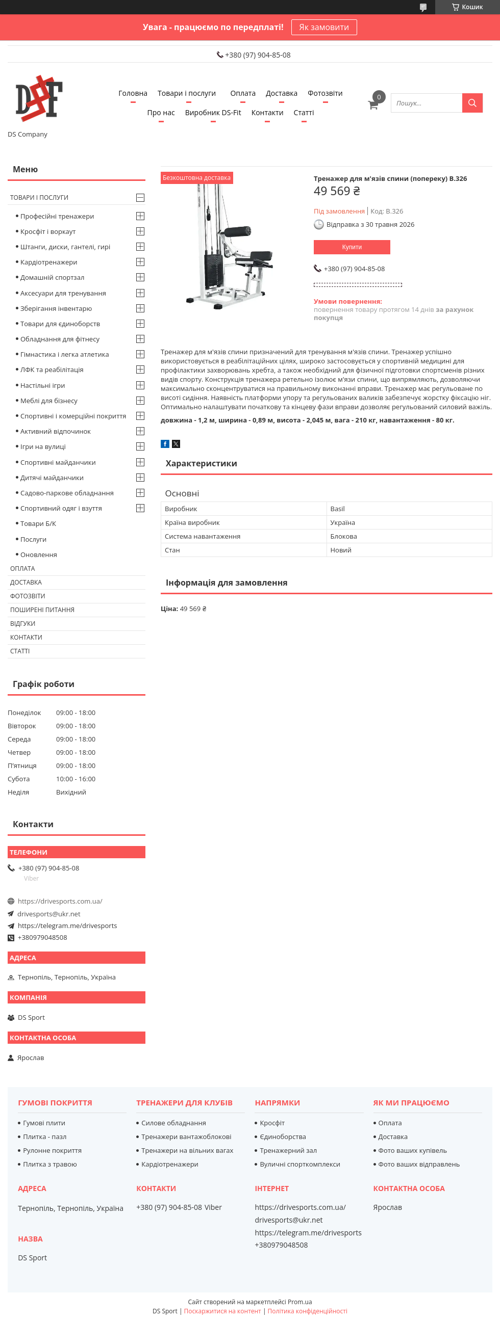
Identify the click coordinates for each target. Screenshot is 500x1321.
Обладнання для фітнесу (59, 339)
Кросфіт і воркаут (48, 231)
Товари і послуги (187, 93)
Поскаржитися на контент (222, 1311)
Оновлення (38, 554)
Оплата (243, 93)
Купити (352, 247)
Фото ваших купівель (413, 1150)
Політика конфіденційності (307, 1311)
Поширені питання (42, 609)
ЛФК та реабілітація (52, 369)
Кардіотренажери (49, 262)
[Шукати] (472, 103)
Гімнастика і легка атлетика (64, 354)
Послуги (33, 539)
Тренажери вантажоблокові (186, 1136)
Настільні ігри (42, 385)
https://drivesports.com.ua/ (60, 901)
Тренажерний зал (288, 1150)
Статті (304, 112)
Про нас (161, 112)
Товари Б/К (38, 523)
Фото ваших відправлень (419, 1164)
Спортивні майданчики (58, 462)
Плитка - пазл (44, 1136)
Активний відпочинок (55, 431)
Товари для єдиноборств (60, 323)
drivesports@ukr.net (49, 914)
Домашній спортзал (52, 277)
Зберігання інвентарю (56, 308)
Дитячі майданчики (52, 477)
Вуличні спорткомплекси (300, 1164)
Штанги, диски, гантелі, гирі (65, 246)
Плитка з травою (50, 1164)
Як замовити (324, 27)
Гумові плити (44, 1122)
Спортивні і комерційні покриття (73, 415)
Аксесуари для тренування (63, 293)
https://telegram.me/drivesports (67, 925)
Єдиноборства (283, 1136)
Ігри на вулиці (43, 446)
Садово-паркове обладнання (67, 492)
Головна (132, 93)
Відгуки (22, 623)
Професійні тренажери (57, 216)
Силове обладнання (173, 1122)
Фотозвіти (325, 93)
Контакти (268, 112)
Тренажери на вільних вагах (187, 1150)
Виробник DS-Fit (213, 112)
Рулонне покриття (52, 1150)
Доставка (281, 93)
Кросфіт (272, 1122)
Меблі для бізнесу (49, 400)
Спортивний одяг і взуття (61, 508)
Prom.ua (300, 1302)
